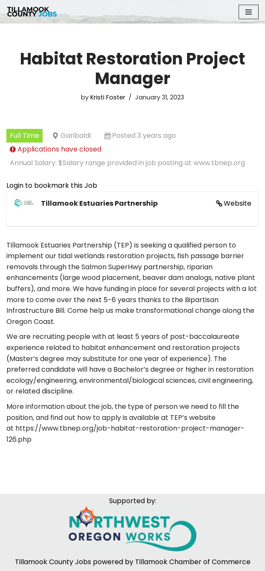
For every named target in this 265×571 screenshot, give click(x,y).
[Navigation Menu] (249, 12)
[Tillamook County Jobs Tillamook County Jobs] (32, 11)
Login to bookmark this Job (51, 185)
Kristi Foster (107, 97)
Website (237, 203)
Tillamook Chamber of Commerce (193, 562)
